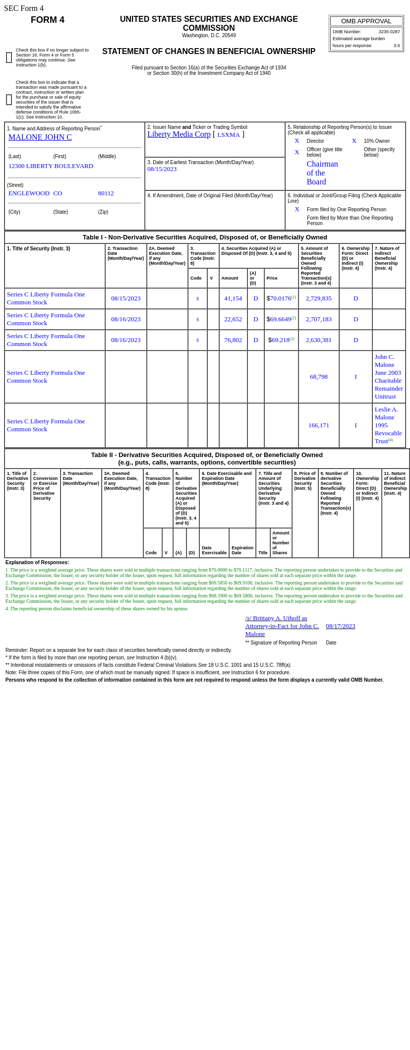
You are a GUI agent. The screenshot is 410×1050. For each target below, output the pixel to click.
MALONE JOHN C (40, 137)
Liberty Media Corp (179, 134)
